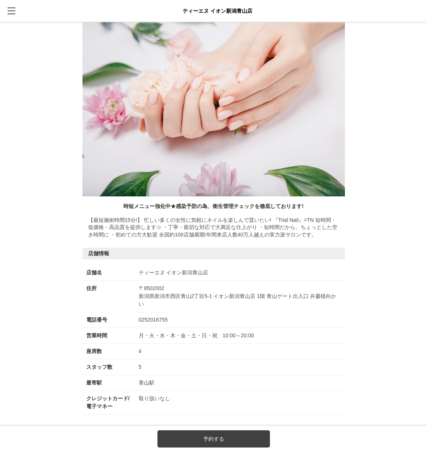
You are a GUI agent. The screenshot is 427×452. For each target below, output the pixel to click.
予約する (213, 439)
